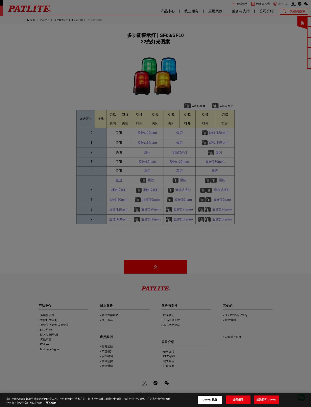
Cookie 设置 (210, 399)
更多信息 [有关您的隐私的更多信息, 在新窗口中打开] (51, 402)
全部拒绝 (238, 399)
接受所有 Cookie (266, 399)
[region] (155, 400)
